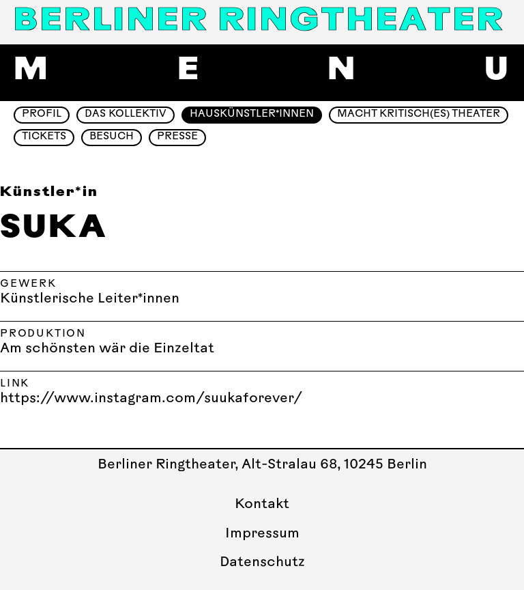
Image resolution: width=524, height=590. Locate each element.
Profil (41, 114)
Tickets (44, 137)
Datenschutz (262, 563)
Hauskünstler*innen (252, 114)
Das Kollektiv (125, 114)
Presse (177, 137)
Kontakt (262, 504)
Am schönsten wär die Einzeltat (107, 349)
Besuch (111, 137)
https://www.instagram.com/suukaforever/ (151, 399)
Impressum (262, 534)
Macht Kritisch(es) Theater (418, 114)
